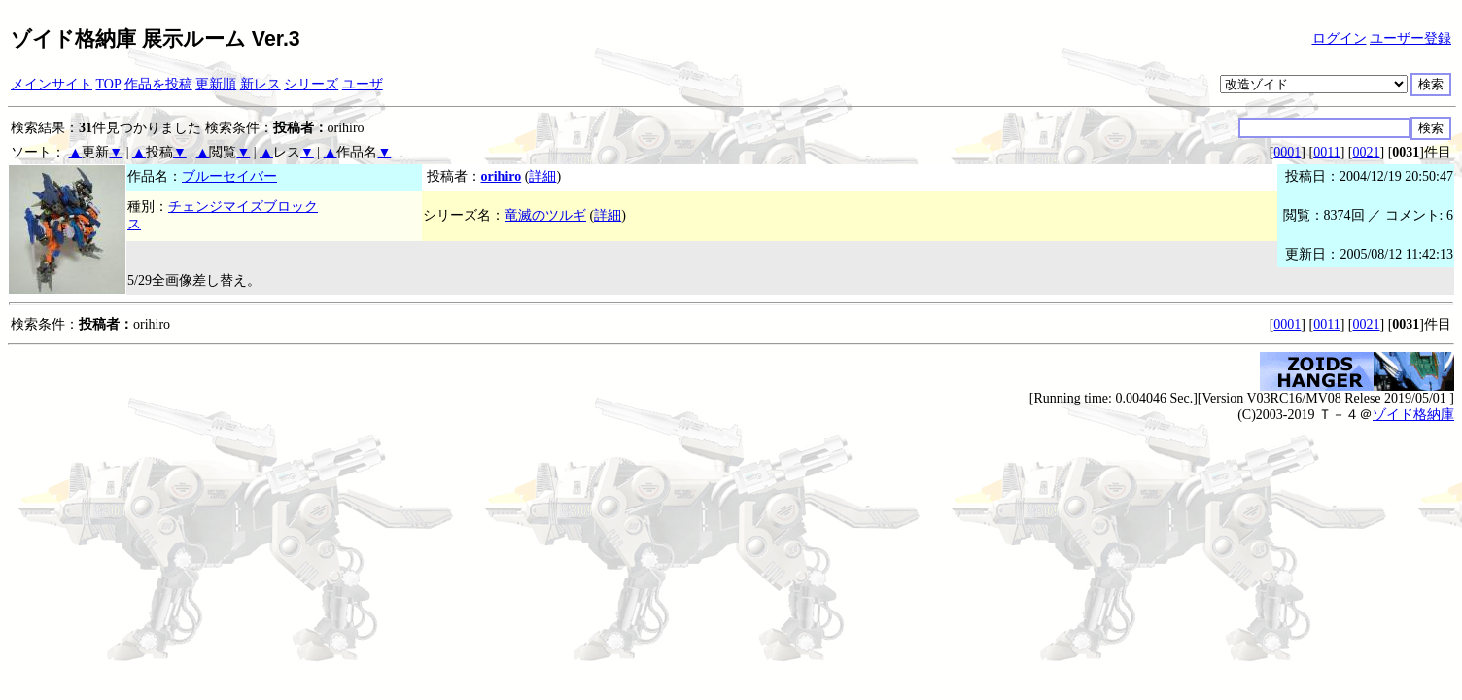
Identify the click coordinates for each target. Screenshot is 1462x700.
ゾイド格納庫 (1413, 414)
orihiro (501, 176)
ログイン (1339, 38)
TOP (109, 84)
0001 (1287, 152)
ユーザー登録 (1410, 38)
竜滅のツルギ (545, 215)
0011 (1326, 152)
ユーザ (362, 84)
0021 (1366, 152)
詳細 (542, 176)
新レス (260, 84)
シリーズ (311, 84)
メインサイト (51, 84)
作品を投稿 (158, 84)
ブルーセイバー (229, 176)
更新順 (215, 84)
